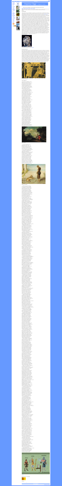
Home (49, 0)
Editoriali (14, 2)
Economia (14, 6)
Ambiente (14, 10)
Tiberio (33, 47)
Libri (13, 5)
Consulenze (14, 17)
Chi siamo (14, 18)
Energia (13, 7)
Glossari (13, 16)
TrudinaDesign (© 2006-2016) (47, 484)
